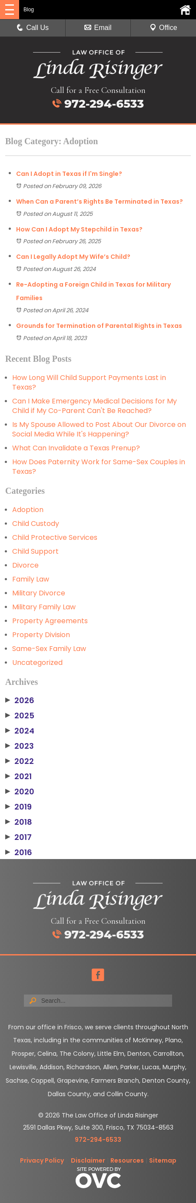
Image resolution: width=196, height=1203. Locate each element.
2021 (18, 776)
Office (163, 27)
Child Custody (35, 524)
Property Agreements (50, 621)
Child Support (35, 551)
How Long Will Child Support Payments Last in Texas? (89, 382)
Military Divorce (38, 593)
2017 (18, 837)
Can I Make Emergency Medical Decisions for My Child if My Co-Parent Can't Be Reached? (94, 406)
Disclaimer (88, 1160)
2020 (19, 791)
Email (97, 27)
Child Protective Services (54, 537)
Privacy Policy (42, 1160)
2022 (19, 761)
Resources (127, 1160)
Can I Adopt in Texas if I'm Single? (69, 173)
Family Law (30, 579)
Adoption (27, 510)
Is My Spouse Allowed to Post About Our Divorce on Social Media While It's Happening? (99, 429)
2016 (18, 852)
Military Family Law (44, 607)
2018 (18, 822)
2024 (19, 731)
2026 (19, 700)
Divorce (25, 565)
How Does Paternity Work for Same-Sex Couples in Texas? (98, 466)
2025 (19, 715)
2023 (19, 746)
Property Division (41, 635)
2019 (18, 807)
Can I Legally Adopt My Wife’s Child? (73, 256)
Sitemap (162, 1160)
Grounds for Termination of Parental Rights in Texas (99, 325)
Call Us (33, 27)
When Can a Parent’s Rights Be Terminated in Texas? (99, 201)
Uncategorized (37, 663)
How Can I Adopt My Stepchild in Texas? (79, 229)
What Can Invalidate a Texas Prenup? (76, 448)
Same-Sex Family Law (49, 649)
